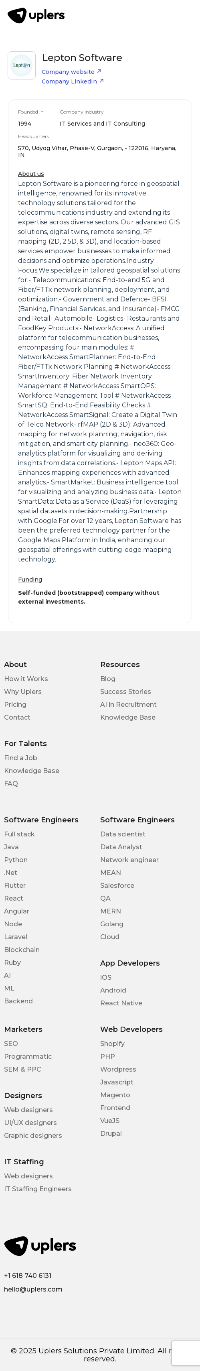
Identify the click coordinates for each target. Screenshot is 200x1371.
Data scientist (122, 834)
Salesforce (117, 885)
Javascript (116, 1082)
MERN (110, 911)
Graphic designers (33, 1135)
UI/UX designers (30, 1123)
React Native (121, 1003)
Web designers (28, 1110)
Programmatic (28, 1056)
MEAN (110, 873)
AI (7, 975)
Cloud (109, 937)
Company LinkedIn (73, 81)
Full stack (19, 834)
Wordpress (118, 1069)
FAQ (11, 783)
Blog (107, 679)
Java (11, 847)
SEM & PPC (22, 1069)
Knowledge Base (128, 717)
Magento (115, 1095)
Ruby (12, 962)
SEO (11, 1044)
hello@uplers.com (33, 1289)
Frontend (115, 1108)
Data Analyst (121, 847)
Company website (72, 71)
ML (9, 988)
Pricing (15, 704)
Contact (17, 717)
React (13, 898)
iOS (105, 977)
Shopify (112, 1044)
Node (13, 924)
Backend (18, 1001)
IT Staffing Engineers (38, 1189)
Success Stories (125, 692)
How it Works (26, 679)
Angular (16, 911)
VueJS (109, 1121)
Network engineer (129, 860)
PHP (107, 1056)
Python (16, 860)
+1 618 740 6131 (27, 1275)
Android (113, 990)
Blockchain (22, 950)
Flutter (15, 885)
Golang (111, 924)
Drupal (111, 1133)
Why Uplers (23, 692)
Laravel (15, 937)
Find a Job (20, 758)
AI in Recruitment (128, 704)
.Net (10, 873)
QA (105, 898)
